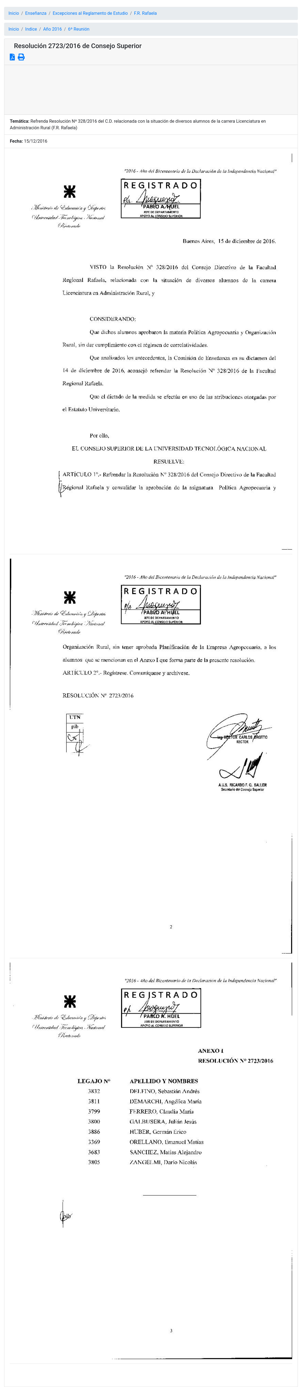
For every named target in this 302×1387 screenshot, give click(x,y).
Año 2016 (52, 29)
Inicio (13, 13)
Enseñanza (36, 13)
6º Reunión (79, 29)
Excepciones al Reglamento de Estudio (90, 13)
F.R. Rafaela (145, 13)
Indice (31, 29)
